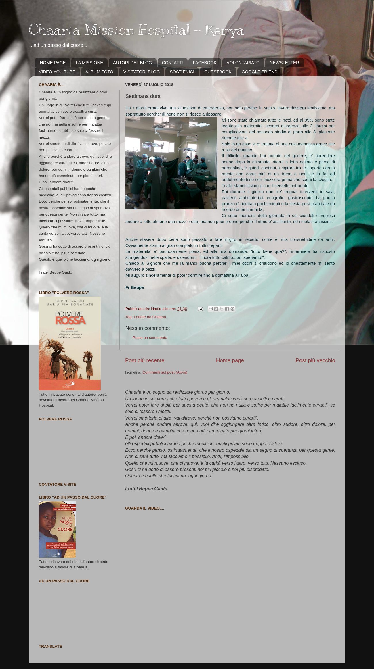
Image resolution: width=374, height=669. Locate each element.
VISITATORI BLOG (141, 71)
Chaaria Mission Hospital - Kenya (136, 30)
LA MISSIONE (89, 62)
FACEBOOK (205, 62)
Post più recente (145, 360)
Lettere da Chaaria (150, 317)
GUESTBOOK (218, 71)
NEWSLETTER (284, 62)
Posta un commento (150, 337)
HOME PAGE (53, 62)
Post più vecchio (315, 360)
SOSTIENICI (182, 71)
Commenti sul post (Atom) (164, 372)
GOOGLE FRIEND (260, 71)
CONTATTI (172, 62)
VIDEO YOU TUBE (57, 71)
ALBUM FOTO (99, 71)
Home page (230, 360)
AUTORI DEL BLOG (132, 62)
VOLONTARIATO (243, 62)
